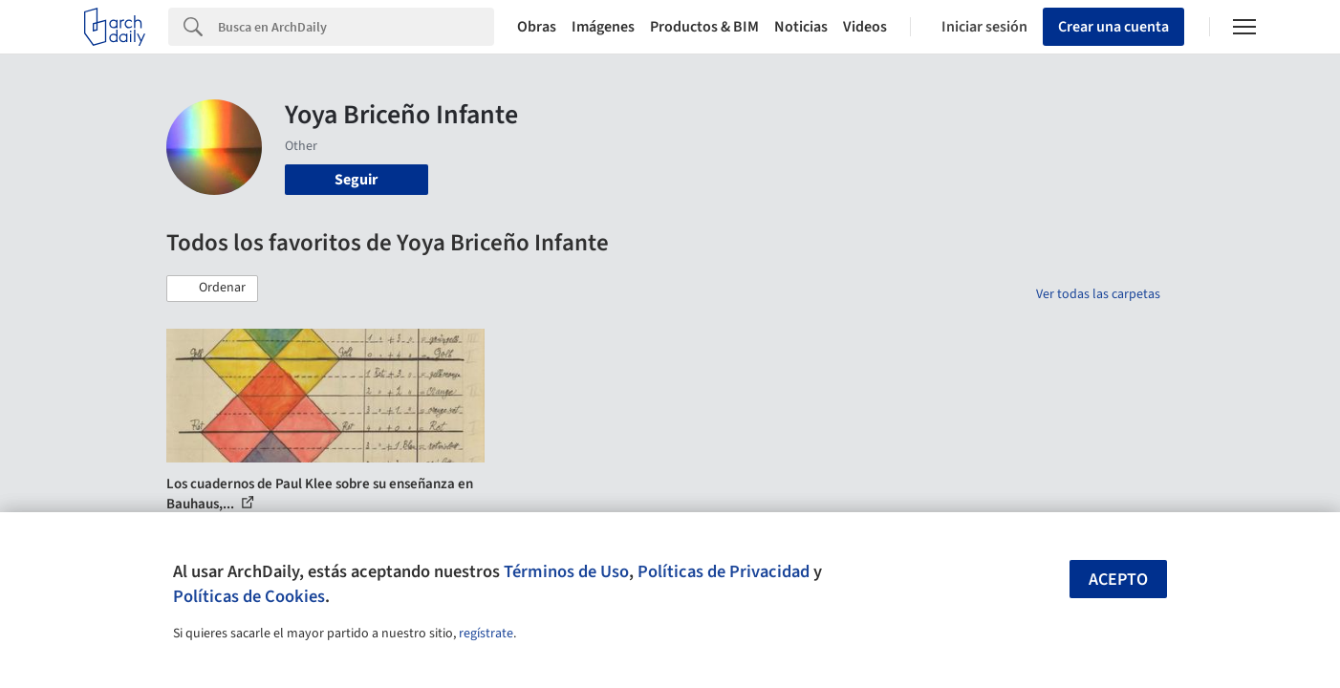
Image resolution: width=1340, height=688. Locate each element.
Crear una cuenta (1113, 26)
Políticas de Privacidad (724, 571)
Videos (865, 26)
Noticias (801, 26)
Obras (536, 26)
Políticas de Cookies (249, 596)
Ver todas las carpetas (1098, 294)
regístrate (486, 633)
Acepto (1118, 579)
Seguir (356, 179)
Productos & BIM (704, 26)
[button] (212, 288)
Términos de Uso (566, 571)
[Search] (356, 27)
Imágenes (603, 26)
